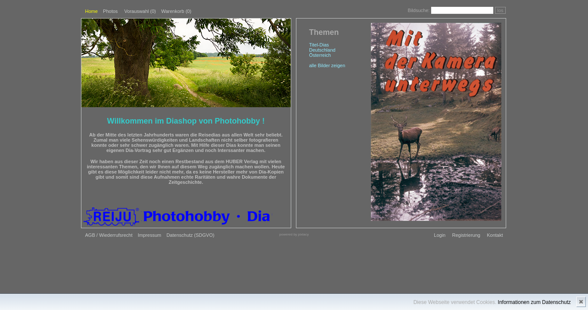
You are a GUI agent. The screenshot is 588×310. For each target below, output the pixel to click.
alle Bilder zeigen (327, 65)
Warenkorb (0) (176, 11)
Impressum (149, 235)
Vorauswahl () (140, 11)
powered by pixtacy (293, 234)
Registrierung (466, 235)
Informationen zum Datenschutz (534, 302)
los (500, 10)
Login (439, 235)
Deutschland (322, 50)
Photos (110, 11)
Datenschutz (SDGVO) (190, 235)
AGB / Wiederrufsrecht (109, 235)
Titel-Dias (319, 44)
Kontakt (495, 235)
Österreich (320, 55)
